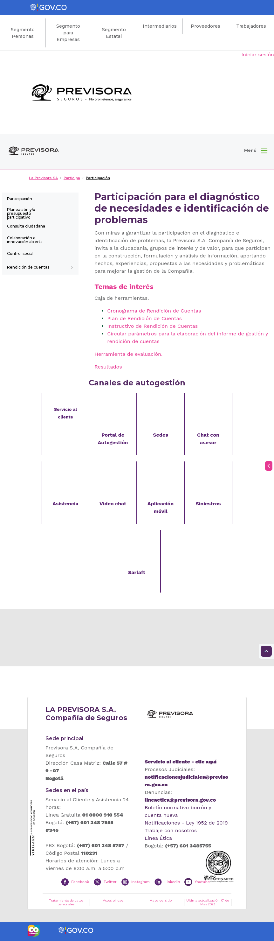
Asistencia (65, 504)
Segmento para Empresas (68, 32)
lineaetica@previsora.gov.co (180, 800)
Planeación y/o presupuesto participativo (21, 213)
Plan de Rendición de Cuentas (144, 318)
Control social (20, 253)
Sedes (160, 435)
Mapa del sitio (160, 900)
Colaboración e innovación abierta (25, 239)
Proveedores (205, 26)
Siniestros (208, 504)
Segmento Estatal (114, 33)
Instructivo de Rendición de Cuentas (152, 326)
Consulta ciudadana (26, 226)
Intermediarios (160, 26)
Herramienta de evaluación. (128, 354)
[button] (256, 150)
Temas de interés (123, 287)
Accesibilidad (113, 900)
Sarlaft (136, 572)
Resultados (108, 367)
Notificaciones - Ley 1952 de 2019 (186, 823)
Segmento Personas (23, 33)
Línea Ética (158, 838)
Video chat (112, 504)
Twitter (110, 881)
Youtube (202, 881)
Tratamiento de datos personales (66, 902)
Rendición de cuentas (28, 267)
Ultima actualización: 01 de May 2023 (207, 902)
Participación (19, 198)
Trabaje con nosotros (171, 830)
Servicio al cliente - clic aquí (180, 762)
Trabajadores (251, 26)
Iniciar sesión (257, 55)
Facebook (80, 881)
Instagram (140, 881)
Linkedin (172, 881)
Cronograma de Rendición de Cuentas (154, 311)
